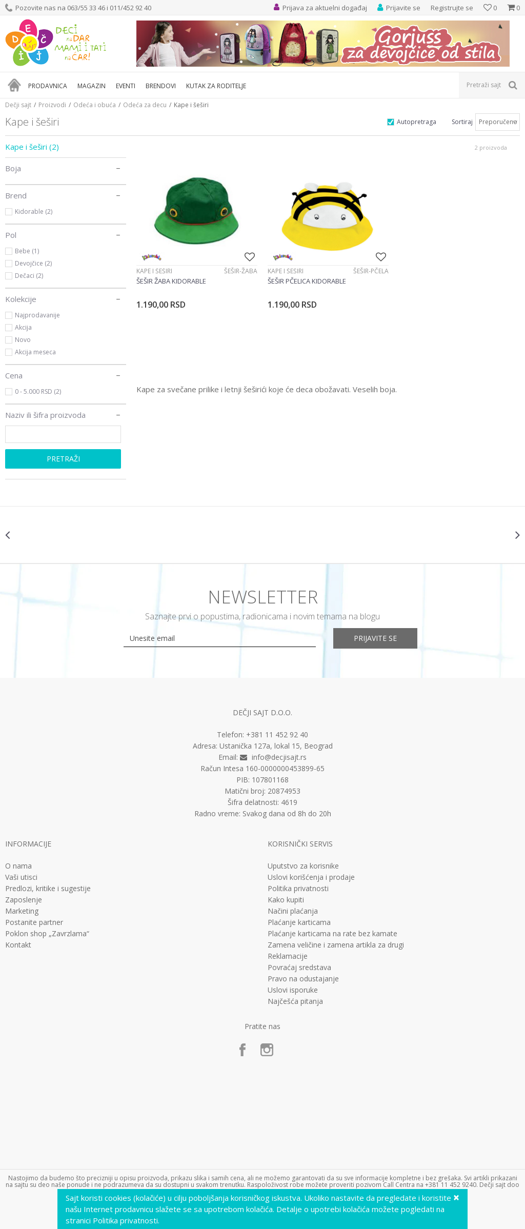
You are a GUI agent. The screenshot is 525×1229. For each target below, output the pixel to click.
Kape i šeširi (32, 147)
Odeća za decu (145, 104)
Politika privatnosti (298, 888)
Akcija (23, 327)
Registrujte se (452, 7)
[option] (48, 535)
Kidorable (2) (33, 211)
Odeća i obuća (94, 104)
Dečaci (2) (29, 275)
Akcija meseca (35, 352)
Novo (23, 339)
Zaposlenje (23, 900)
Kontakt (18, 945)
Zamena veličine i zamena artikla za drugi (336, 945)
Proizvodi (52, 104)
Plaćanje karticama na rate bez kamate (332, 934)
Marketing (21, 911)
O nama (18, 866)
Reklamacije (288, 956)
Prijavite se (375, 638)
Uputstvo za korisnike (303, 866)
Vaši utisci (21, 877)
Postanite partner (34, 922)
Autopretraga (416, 121)
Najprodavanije (37, 315)
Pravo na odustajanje (303, 979)
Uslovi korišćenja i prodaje (311, 877)
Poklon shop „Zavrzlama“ (47, 934)
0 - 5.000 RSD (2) (38, 391)
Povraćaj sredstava (299, 967)
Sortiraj (462, 121)
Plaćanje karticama (299, 922)
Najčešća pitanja (295, 1001)
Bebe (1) (27, 251)
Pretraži (63, 459)
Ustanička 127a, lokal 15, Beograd (276, 746)
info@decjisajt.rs (279, 757)
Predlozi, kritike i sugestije (48, 888)
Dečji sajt (18, 104)
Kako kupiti (286, 900)
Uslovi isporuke (293, 990)
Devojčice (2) (33, 263)
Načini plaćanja (293, 911)
